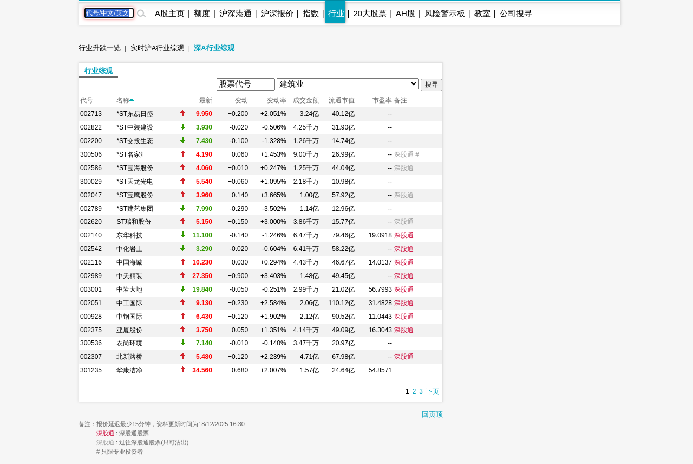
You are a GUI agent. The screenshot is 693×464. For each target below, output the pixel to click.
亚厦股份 (129, 330)
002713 (91, 114)
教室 (482, 13)
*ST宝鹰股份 (134, 195)
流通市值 (342, 100)
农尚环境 (129, 343)
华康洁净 (129, 370)
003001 (91, 289)
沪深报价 (277, 13)
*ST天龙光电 (134, 181)
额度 (202, 13)
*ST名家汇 (131, 154)
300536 (91, 343)
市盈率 (382, 100)
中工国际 (129, 303)
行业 (336, 13)
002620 (91, 221)
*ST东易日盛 (134, 114)
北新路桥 (129, 356)
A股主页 (170, 13)
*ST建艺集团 (134, 208)
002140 (91, 235)
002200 (91, 141)
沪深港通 (235, 13)
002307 (91, 356)
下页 (432, 391)
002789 (91, 208)
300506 (91, 154)
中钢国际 (129, 316)
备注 (400, 100)
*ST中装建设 (134, 127)
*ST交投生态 (134, 141)
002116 (91, 262)
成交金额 (306, 100)
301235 (91, 370)
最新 (205, 100)
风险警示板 (444, 13)
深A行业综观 (214, 48)
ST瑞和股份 (133, 221)
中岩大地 (129, 289)
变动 (241, 100)
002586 (91, 168)
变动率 (276, 100)
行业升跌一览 (100, 48)
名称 (125, 100)
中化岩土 (129, 249)
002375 (91, 330)
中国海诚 (129, 262)
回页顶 (432, 414)
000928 (91, 316)
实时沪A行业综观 (157, 48)
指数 (311, 13)
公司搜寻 (516, 13)
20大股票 (370, 13)
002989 (91, 276)
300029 (91, 181)
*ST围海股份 (134, 168)
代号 (86, 100)
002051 (91, 303)
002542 (91, 249)
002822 (91, 127)
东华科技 (129, 235)
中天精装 (129, 276)
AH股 (405, 13)
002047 (91, 195)
